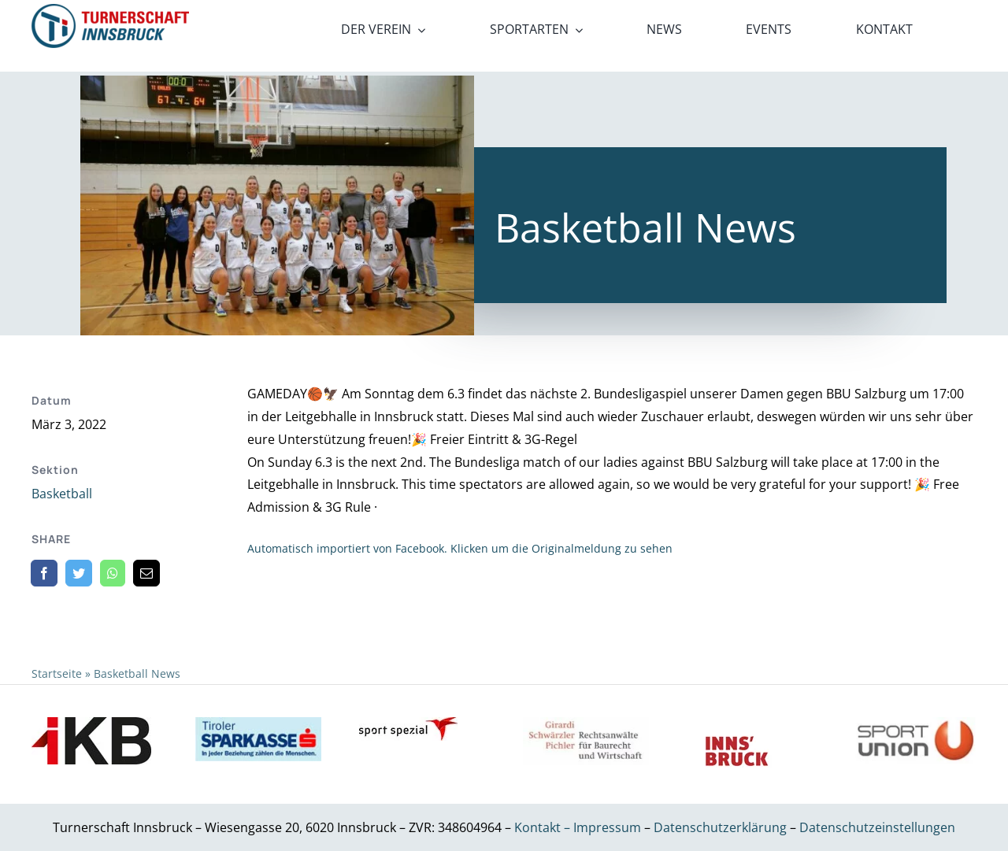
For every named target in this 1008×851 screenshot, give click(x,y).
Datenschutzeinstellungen (877, 827)
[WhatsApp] (112, 573)
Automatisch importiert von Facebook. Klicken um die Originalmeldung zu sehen (460, 548)
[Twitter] (78, 573)
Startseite (57, 673)
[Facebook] (44, 573)
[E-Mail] (146, 573)
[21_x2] (110, 10)
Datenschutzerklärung (722, 827)
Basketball (62, 493)
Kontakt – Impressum (577, 827)
